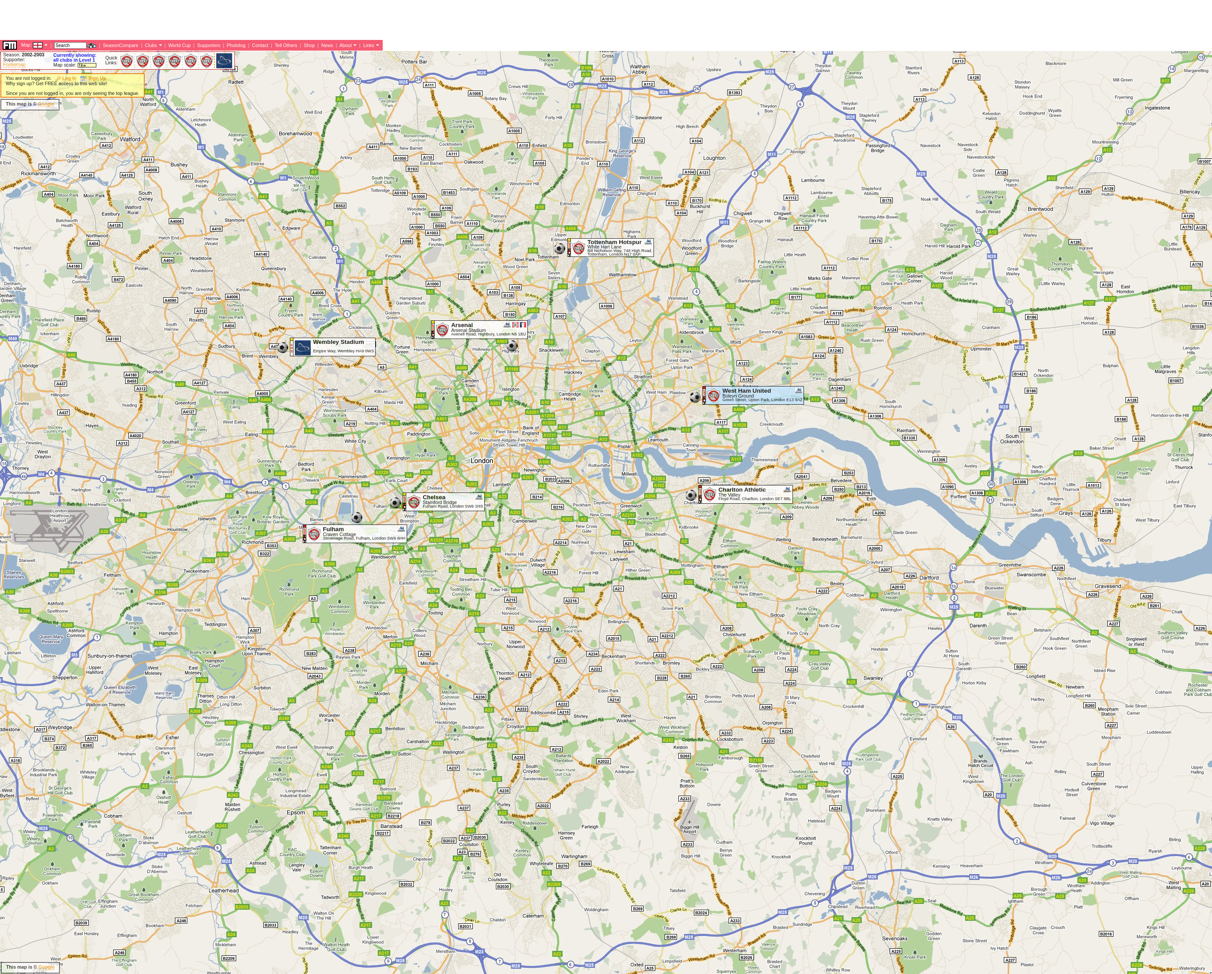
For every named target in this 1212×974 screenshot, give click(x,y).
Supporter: (14, 59)
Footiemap (14, 64)
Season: (23, 54)
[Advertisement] (161, 104)
